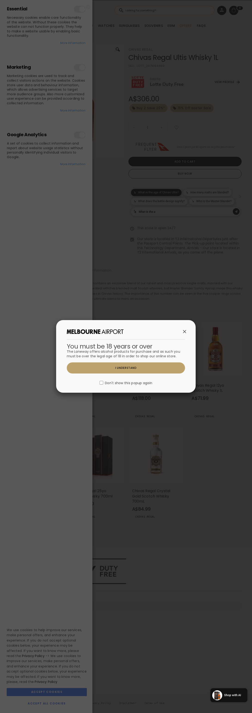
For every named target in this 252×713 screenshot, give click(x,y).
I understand (126, 368)
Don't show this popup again (128, 383)
